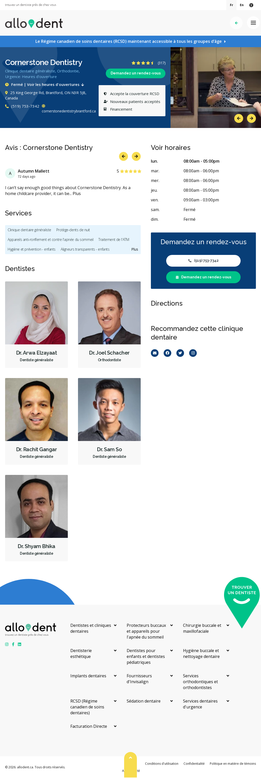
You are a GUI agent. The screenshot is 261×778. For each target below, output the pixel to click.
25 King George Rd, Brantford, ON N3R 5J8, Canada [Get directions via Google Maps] (45, 95)
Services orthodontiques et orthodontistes (200, 681)
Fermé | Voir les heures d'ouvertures (45, 84)
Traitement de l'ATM (113, 239)
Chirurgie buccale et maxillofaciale (202, 628)
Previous (238, 118)
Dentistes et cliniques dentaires (90, 628)
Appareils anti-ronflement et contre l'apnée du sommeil (50, 239)
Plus (77, 193)
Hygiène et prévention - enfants (32, 249)
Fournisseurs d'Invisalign (139, 678)
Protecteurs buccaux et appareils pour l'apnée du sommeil (146, 631)
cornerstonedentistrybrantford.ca (69, 108)
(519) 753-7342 (22, 106)
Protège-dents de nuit (73, 229)
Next (251, 118)
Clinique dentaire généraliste (29, 229)
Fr (231, 5)
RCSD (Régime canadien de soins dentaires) (87, 707)
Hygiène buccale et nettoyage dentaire (201, 653)
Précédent (236, 23)
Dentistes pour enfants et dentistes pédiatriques (146, 656)
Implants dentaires (88, 676)
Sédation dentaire (144, 701)
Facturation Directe (88, 726)
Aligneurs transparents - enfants (85, 249)
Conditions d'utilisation (161, 763)
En (242, 5)
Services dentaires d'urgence (200, 704)
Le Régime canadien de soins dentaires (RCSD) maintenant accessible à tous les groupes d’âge (128, 41)
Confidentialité (194, 763)
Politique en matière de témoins (233, 763)
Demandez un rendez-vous (136, 73)
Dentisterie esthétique (81, 653)
